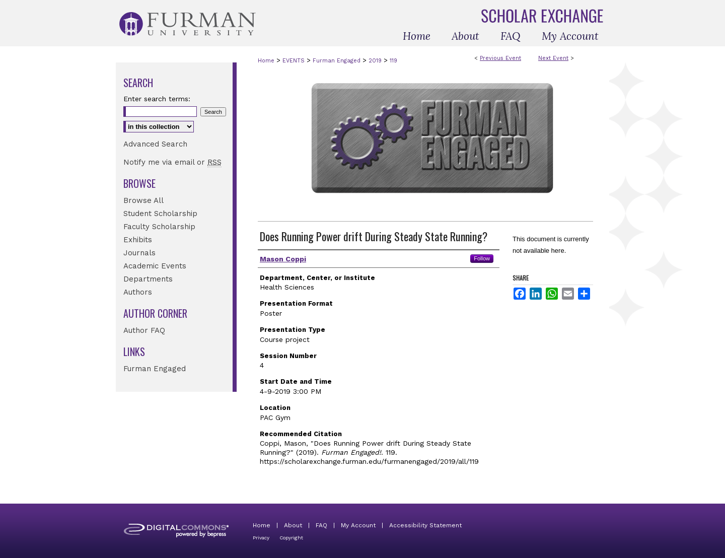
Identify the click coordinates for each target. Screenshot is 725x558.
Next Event (553, 58)
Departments (148, 279)
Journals (139, 252)
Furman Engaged (337, 60)
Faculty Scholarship (159, 226)
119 (393, 60)
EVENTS (294, 60)
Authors (137, 292)
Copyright (291, 537)
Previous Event (500, 58)
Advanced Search (155, 144)
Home (266, 60)
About (293, 525)
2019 (376, 60)
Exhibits (137, 239)
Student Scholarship (160, 213)
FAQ (321, 525)
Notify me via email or (172, 162)
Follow (482, 258)
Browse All (143, 200)
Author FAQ (144, 330)
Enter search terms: (156, 99)
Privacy (261, 537)
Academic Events (154, 265)
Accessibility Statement (425, 525)
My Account (358, 525)
